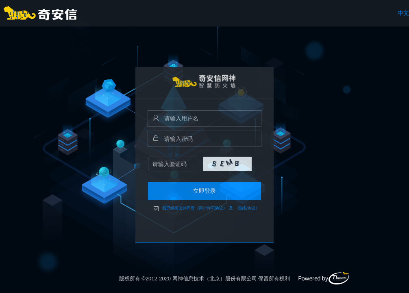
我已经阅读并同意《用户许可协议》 (194, 208)
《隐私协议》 (247, 208)
